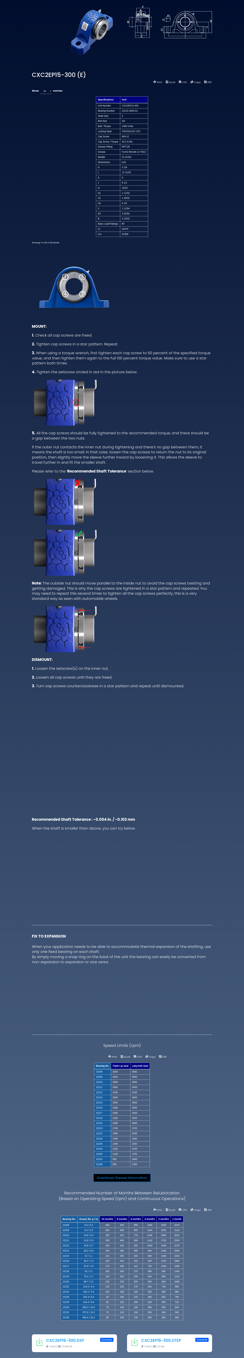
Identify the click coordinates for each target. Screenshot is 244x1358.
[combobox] (46, 91)
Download (107, 1339)
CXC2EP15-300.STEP (161, 1340)
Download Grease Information (122, 1177)
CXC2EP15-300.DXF (65, 1340)
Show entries (47, 91)
